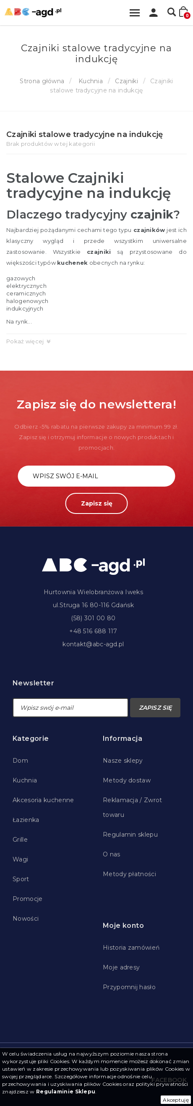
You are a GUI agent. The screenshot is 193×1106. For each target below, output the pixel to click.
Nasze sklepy (123, 760)
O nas (111, 854)
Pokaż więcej (25, 341)
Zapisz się (96, 503)
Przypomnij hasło (129, 987)
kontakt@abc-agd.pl (93, 644)
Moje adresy (121, 967)
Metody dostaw (127, 780)
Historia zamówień (131, 947)
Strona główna (42, 81)
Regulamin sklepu (130, 834)
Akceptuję (176, 1100)
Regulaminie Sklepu (65, 1091)
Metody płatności (129, 874)
